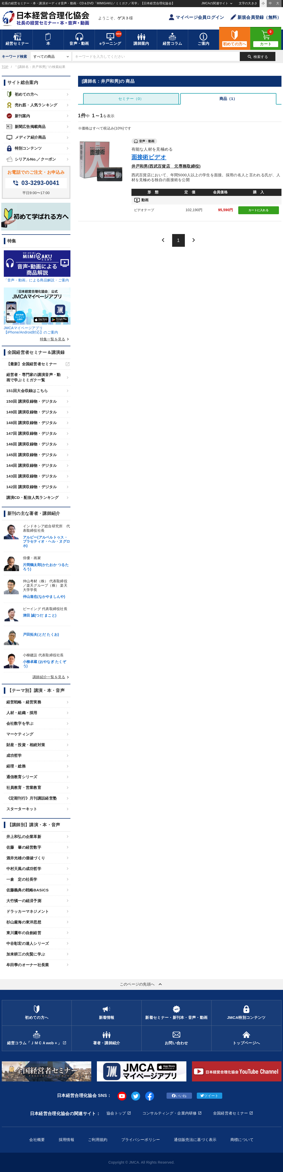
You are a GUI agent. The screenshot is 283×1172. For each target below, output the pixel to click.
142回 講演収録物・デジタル (31, 487)
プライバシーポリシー (140, 1139)
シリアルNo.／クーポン (31, 159)
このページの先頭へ (141, 984)
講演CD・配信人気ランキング (32, 497)
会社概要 (37, 1139)
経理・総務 (16, 766)
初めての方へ (22, 94)
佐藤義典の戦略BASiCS (27, 890)
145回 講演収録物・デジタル (31, 455)
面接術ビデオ (149, 157)
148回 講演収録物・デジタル (31, 423)
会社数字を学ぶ (20, 723)
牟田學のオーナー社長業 (27, 965)
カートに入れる (258, 210)
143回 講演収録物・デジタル (31, 476)
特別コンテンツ (24, 148)
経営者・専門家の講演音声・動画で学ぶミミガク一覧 (33, 377)
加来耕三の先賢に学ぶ (25, 954)
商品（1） (228, 98)
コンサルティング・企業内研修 (169, 1113)
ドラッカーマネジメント (27, 911)
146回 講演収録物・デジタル (31, 444)
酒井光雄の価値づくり (25, 858)
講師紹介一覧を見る (51, 677)
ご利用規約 (97, 1139)
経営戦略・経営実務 (23, 702)
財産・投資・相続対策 (25, 745)
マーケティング (20, 734)
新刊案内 (18, 116)
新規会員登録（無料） (255, 17)
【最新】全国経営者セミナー (31, 364)
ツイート (209, 1096)
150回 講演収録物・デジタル (31, 401)
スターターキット (21, 809)
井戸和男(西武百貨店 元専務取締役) (166, 166)
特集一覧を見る (55, 339)
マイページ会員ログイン (196, 17)
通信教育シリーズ (21, 777)
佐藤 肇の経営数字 (23, 847)
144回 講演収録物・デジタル (31, 465)
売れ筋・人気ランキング (31, 105)
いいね (179, 1096)
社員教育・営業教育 (23, 787)
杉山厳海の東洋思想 (23, 922)
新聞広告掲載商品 (26, 126)
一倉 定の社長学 (21, 879)
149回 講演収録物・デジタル (31, 412)
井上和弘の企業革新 (23, 836)
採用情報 (66, 1139)
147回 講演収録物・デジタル (31, 433)
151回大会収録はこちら (27, 390)
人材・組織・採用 (21, 713)
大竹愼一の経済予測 (23, 901)
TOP (5, 67)
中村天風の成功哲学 (23, 868)
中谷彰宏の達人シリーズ (27, 943)
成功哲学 (14, 755)
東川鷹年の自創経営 (23, 933)
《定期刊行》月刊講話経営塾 (31, 798)
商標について (242, 1139)
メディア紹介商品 (26, 137)
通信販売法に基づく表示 (195, 1139)
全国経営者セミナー (230, 1113)
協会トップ (116, 1113)
